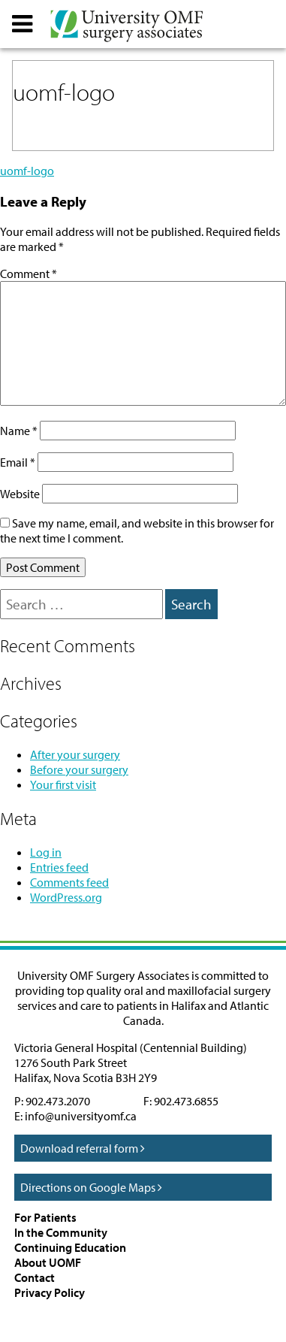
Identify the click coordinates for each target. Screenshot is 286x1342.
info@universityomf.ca (81, 1115)
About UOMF (47, 1262)
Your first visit (63, 784)
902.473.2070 (58, 1100)
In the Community (60, 1232)
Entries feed (59, 867)
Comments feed (69, 882)
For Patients (45, 1217)
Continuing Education (70, 1247)
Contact (34, 1277)
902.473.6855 (186, 1100)
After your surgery (75, 754)
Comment (28, 273)
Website (20, 493)
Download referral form (82, 1148)
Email (17, 462)
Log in (46, 852)
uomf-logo (27, 170)
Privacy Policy (49, 1292)
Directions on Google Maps (91, 1187)
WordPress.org (66, 897)
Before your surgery (79, 769)
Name (19, 430)
